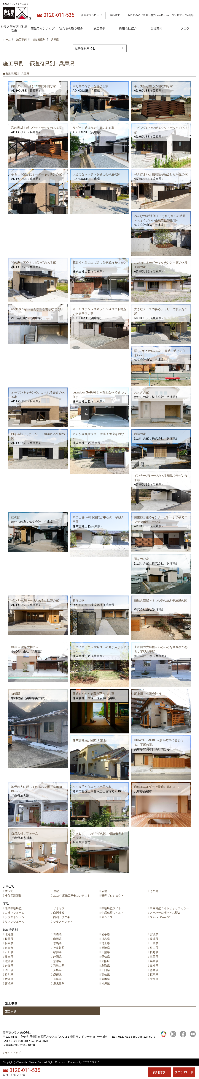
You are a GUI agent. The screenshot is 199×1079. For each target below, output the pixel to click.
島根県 (154, 965)
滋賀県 (9, 961)
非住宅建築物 (13, 895)
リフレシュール (14, 921)
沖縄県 (105, 983)
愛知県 (105, 956)
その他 (154, 891)
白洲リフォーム (14, 912)
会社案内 (156, 28)
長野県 (154, 952)
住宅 (56, 891)
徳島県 (154, 970)
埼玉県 (105, 943)
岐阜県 (9, 956)
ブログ (184, 28)
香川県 (9, 974)
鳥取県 (105, 965)
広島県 (57, 970)
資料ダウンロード (91, 15)
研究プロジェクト (112, 895)
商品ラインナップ (43, 28)
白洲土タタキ (61, 917)
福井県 (57, 952)
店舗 (104, 891)
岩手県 (105, 934)
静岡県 (57, 956)
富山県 (154, 947)
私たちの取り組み (71, 28)
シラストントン (14, 917)
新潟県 (105, 947)
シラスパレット (63, 921)
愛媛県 (57, 974)
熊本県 (105, 979)
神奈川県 (58, 947)
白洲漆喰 (58, 912)
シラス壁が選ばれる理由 (14, 28)
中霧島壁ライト (111, 908)
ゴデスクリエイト (92, 1062)
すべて (9, 891)
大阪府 (105, 961)
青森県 (57, 934)
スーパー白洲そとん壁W (165, 912)
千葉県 (154, 943)
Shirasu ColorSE (160, 917)
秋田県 (9, 938)
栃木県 (9, 943)
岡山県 (9, 970)
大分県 (154, 979)
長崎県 (57, 979)
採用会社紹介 (128, 28)
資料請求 (114, 15)
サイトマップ (12, 1052)
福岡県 (154, 974)
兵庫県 (154, 961)
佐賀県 (9, 979)
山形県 (57, 938)
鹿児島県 (58, 983)
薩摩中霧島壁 (13, 908)
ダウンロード (183, 1072)
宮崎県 (9, 983)
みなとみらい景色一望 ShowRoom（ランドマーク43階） (161, 15)
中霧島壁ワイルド (112, 912)
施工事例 (99, 28)
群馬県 (57, 943)
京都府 (57, 961)
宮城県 (154, 934)
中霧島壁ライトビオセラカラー (169, 908)
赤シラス (107, 917)
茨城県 (154, 938)
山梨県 (105, 952)
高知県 (105, 974)
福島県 (105, 938)
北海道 (9, 934)
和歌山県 (58, 965)
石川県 (9, 952)
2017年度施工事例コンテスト (71, 895)
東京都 (9, 947)
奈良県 (9, 965)
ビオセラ (58, 908)
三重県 (154, 956)
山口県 (105, 970)
